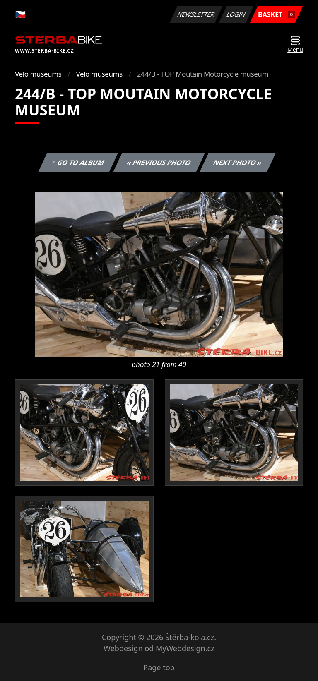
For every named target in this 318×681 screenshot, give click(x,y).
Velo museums (38, 74)
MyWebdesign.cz (185, 648)
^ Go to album (78, 162)
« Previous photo (159, 162)
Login (236, 14)
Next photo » (238, 162)
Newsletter (196, 14)
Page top (158, 667)
